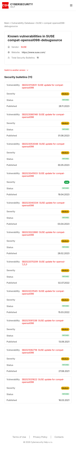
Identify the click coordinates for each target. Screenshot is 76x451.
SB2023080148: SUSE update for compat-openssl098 (43, 115)
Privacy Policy (40, 437)
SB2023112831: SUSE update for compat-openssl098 (43, 86)
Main (6, 23)
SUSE (39, 23)
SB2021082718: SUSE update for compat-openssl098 (43, 351)
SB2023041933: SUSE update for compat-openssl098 (43, 174)
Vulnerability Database (22, 23)
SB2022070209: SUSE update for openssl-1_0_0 (43, 263)
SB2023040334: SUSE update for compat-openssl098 (43, 204)
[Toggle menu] (71, 5)
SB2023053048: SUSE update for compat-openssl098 (43, 145)
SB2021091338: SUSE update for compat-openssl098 (43, 322)
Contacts (59, 437)
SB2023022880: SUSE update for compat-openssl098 (43, 233)
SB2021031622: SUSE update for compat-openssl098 (43, 380)
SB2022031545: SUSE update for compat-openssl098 (43, 292)
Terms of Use (19, 437)
